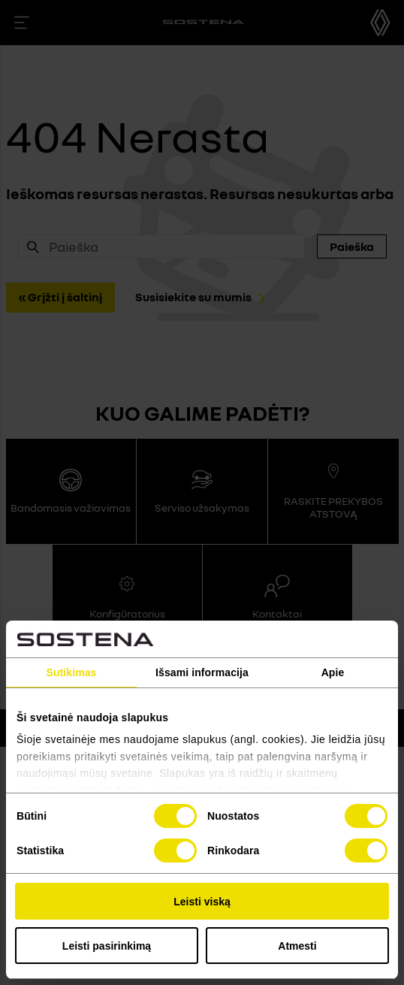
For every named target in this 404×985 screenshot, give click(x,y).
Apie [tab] (333, 672)
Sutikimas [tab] (71, 672)
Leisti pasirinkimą (106, 946)
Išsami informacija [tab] (202, 672)
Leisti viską (202, 902)
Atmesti (297, 946)
